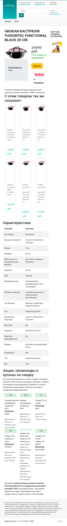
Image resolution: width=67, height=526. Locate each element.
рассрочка (53, 4)
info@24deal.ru (55, 14)
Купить (37, 66)
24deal (19, 521)
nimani (59, 521)
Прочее (8, 21)
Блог (17, 21)
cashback (53, 2)
